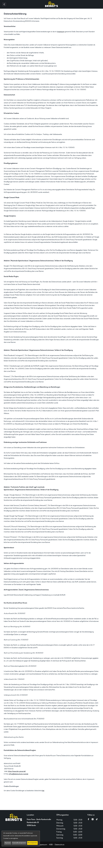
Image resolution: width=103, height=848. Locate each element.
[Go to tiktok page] (97, 819)
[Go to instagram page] (93, 819)
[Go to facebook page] (88, 819)
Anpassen (8, 843)
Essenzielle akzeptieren (19, 843)
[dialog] (21, 838)
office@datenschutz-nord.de (18, 774)
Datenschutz (59, 845)
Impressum (60, 32)
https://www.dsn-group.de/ (17, 771)
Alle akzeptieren (32, 843)
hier (43, 790)
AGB (51, 845)
